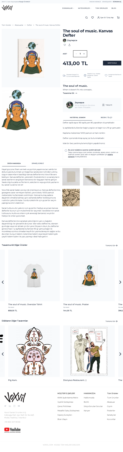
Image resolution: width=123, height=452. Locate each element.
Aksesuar (111, 404)
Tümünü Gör (111, 247)
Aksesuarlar (19, 25)
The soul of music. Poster (76, 306)
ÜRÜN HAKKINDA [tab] (14, 165)
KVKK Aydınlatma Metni (68, 399)
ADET (65, 54)
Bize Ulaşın (62, 421)
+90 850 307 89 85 (12, 424)
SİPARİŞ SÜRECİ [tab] (38, 165)
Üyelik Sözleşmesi (65, 404)
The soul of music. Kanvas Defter (48, 25)
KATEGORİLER (84, 8)
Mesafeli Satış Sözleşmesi (68, 412)
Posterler (111, 412)
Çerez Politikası (64, 408)
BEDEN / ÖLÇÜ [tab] (106, 119)
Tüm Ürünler (6, 25)
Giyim (109, 408)
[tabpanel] (92, 134)
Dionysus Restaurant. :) (74, 382)
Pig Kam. (12, 382)
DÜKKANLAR (68, 8)
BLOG (113, 8)
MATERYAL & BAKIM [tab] (77, 119)
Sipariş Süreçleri (65, 417)
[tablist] (92, 119)
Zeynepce (79, 104)
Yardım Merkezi (95, 1)
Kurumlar (111, 421)
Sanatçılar (111, 417)
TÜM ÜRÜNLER (101, 8)
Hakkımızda (89, 399)
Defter (29, 25)
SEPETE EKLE (110, 64)
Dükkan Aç (117, 1)
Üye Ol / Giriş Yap (105, 17)
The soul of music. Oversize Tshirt (25, 306)
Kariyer (87, 412)
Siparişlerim (107, 1)
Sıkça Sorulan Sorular (93, 408)
